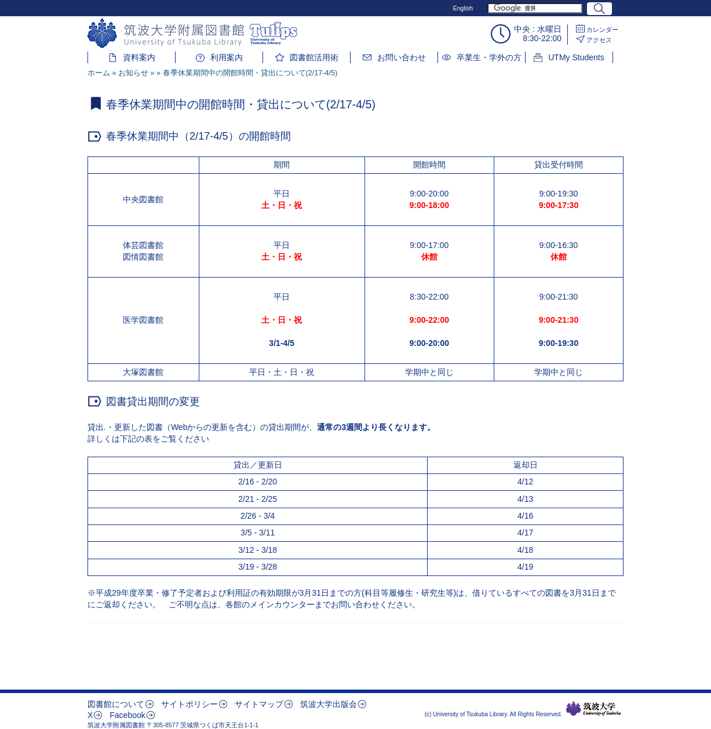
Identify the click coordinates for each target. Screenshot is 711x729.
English (463, 8)
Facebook (127, 715)
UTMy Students (576, 57)
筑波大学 (594, 709)
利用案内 (226, 57)
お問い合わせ (401, 57)
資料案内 (139, 57)
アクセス (599, 40)
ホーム (98, 73)
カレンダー (602, 29)
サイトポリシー (189, 704)
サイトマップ (259, 704)
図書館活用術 (314, 57)
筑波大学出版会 (328, 704)
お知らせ (133, 73)
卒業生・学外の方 (489, 57)
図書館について (115, 704)
